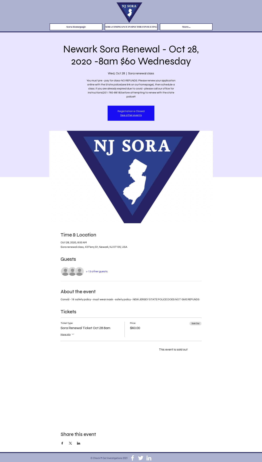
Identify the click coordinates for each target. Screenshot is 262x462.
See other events (131, 115)
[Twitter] (140, 457)
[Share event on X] (70, 443)
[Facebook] (132, 457)
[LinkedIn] (148, 457)
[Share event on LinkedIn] (78, 443)
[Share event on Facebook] (62, 443)
